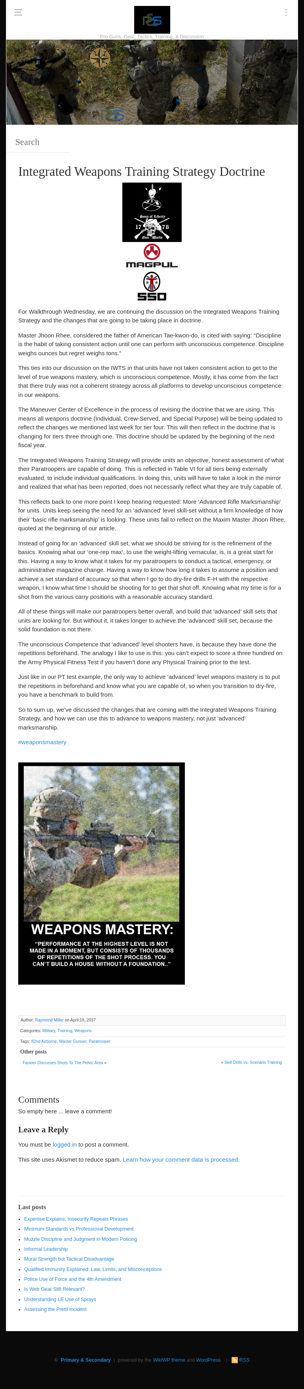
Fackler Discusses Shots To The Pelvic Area (63, 1063)
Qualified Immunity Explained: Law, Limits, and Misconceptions (93, 1269)
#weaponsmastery (42, 742)
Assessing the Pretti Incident (55, 1309)
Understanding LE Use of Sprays (60, 1299)
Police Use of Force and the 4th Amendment (72, 1279)
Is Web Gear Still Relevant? (54, 1289)
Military (48, 1031)
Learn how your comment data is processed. (181, 1159)
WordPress (208, 1360)
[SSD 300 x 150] (152, 285)
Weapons (83, 1031)
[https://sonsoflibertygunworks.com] (152, 226)
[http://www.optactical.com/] (152, 196)
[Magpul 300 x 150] (152, 256)
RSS (244, 1360)
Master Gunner (72, 1041)
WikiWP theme (169, 1360)
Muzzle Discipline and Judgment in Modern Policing (80, 1239)
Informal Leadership (46, 1249)
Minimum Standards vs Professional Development (79, 1229)
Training (64, 1031)
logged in (65, 1144)
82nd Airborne (44, 1041)
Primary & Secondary (86, 1360)
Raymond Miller (49, 1020)
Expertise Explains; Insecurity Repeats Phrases (76, 1219)
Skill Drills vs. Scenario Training (253, 1062)
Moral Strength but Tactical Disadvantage (69, 1259)
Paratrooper (99, 1041)
